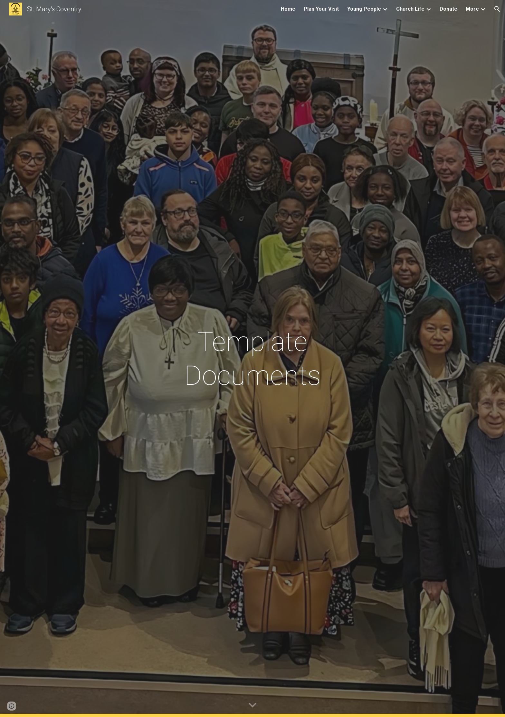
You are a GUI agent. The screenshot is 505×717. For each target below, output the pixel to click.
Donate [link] (448, 9)
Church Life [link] (410, 9)
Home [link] (288, 9)
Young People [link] (364, 9)
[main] (252, 358)
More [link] (472, 9)
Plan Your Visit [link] (321, 9)
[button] (497, 9)
